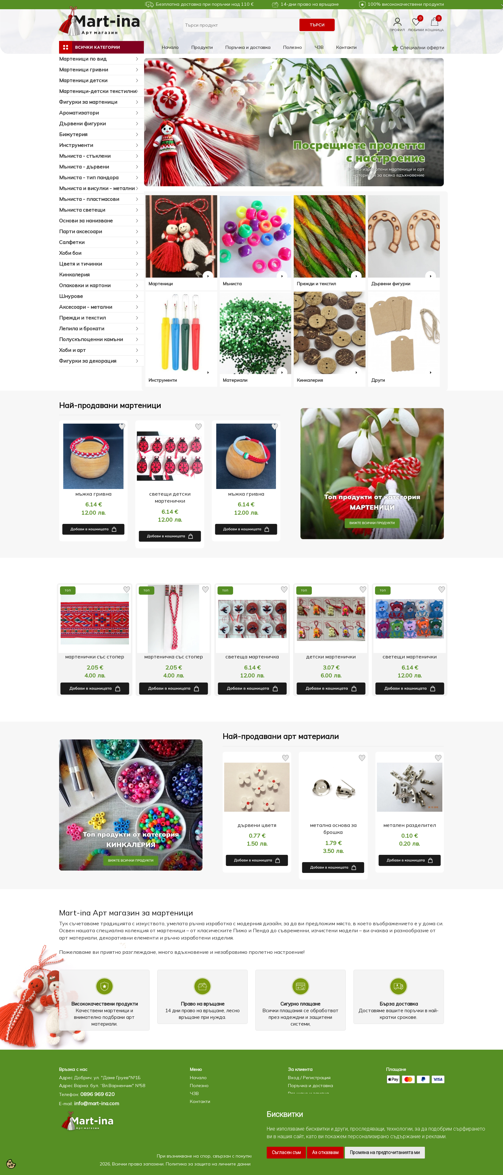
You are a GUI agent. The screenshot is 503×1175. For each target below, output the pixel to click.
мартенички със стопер (173, 656)
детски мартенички (409, 656)
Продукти (202, 47)
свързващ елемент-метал (95, 656)
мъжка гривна (93, 494)
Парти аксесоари (99, 231)
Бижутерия (99, 134)
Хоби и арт (99, 350)
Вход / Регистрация (309, 1077)
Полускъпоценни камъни (99, 339)
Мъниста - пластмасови (99, 199)
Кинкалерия (99, 274)
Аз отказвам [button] (325, 1152)
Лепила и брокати (99, 328)
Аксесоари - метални (99, 307)
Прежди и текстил (99, 317)
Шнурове (99, 296)
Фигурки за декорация (99, 361)
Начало (170, 47)
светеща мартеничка (331, 656)
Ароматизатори (99, 112)
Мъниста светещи (99, 210)
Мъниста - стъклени (99, 156)
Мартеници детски (99, 80)
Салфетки (99, 242)
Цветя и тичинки (99, 264)
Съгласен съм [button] (286, 1152)
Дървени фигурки (99, 123)
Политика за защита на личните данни (208, 1164)
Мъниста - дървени (99, 166)
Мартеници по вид (99, 59)
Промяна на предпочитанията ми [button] (385, 1152)
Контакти (346, 47)
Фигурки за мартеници (99, 102)
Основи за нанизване (99, 220)
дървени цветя (257, 825)
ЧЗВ (319, 47)
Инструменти (99, 145)
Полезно (292, 47)
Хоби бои (99, 253)
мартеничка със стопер (252, 656)
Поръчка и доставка (248, 47)
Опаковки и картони (99, 285)
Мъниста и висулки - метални (99, 188)
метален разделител (409, 825)
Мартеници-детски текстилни (99, 91)
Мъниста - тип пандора (99, 177)
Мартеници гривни (99, 69)
